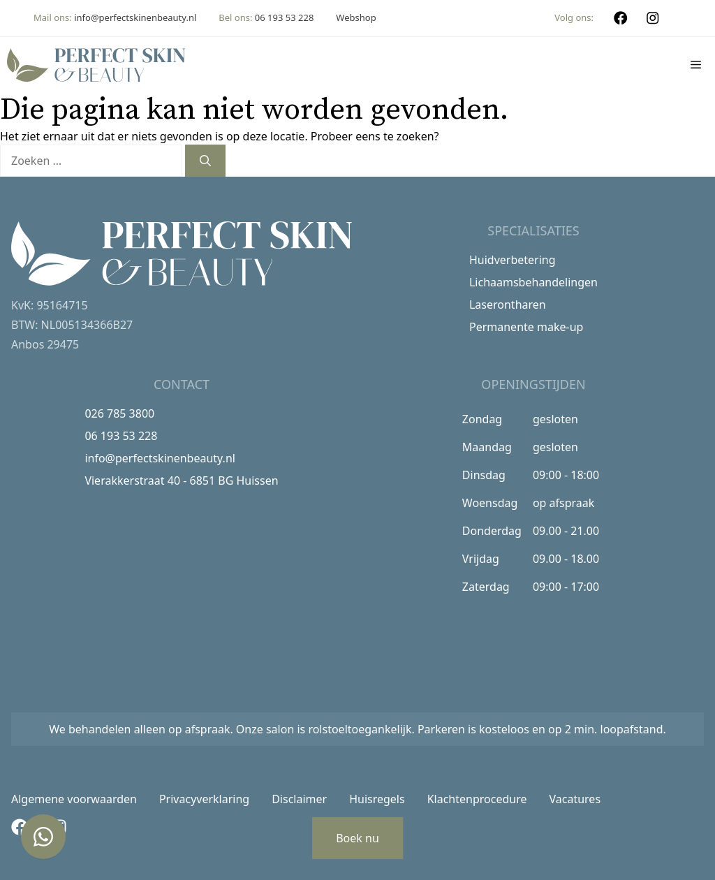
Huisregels (377, 799)
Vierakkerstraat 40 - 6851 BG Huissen (181, 480)
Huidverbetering (512, 259)
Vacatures (575, 799)
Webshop (356, 17)
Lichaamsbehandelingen (533, 282)
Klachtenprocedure (477, 799)
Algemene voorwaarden (74, 799)
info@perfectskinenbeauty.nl (135, 17)
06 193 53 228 (284, 17)
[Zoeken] (205, 161)
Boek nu (357, 838)
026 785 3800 (119, 413)
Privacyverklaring (204, 799)
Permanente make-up (526, 327)
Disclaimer (299, 799)
